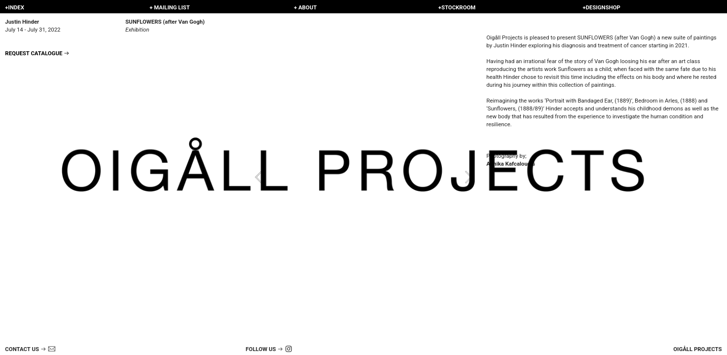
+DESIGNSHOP (601, 7)
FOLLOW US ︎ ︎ (271, 349)
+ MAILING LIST (170, 7)
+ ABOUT (305, 7)
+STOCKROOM (457, 7)
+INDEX (14, 7)
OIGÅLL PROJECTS (697, 349)
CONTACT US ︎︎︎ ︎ (30, 349)
